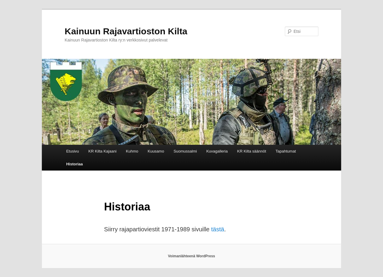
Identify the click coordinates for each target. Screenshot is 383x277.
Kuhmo (132, 151)
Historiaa (74, 164)
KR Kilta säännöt (251, 151)
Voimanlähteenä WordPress (191, 256)
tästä (217, 229)
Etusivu (72, 151)
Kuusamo (156, 151)
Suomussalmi (185, 151)
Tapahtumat (286, 151)
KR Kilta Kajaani (102, 151)
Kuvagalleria (217, 151)
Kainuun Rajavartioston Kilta (126, 31)
